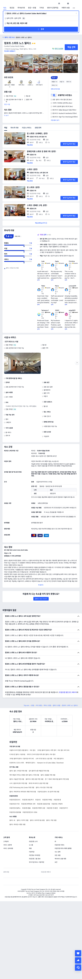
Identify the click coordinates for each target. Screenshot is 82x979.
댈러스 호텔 (56, 691)
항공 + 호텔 (32, 8)
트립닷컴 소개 (33, 827)
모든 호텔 (57, 840)
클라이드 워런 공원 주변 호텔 (34, 764)
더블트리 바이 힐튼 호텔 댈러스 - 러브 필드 (22, 735)
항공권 (12, 8)
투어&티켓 (21, 8)
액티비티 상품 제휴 (60, 844)
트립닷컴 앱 (57, 785)
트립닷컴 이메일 (47, 785)
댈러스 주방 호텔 (51, 806)
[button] (63, 3)
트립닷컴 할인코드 (14, 785)
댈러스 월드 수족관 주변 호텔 (18, 756)
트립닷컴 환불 (26, 793)
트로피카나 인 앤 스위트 (16, 748)
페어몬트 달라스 (30, 748)
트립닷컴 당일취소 (14, 793)
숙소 (4, 8)
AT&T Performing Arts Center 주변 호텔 (21, 773)
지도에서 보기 (55, 120)
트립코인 (38, 785)
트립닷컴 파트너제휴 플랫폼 (63, 834)
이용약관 (31, 837)
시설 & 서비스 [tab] (26, 128)
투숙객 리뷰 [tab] (14, 128)
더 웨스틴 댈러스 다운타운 (17, 740)
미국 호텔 (39, 691)
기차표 (41, 8)
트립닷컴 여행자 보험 (38, 793)
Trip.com (26, 691)
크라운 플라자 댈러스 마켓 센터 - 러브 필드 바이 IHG (53, 735)
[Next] (77, 362)
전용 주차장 (9, 345)
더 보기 (6, 115)
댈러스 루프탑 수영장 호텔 (17, 810)
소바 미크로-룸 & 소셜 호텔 (44, 744)
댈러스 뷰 (12, 806)
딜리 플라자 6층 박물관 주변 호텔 (39, 756)
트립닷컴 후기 (63, 793)
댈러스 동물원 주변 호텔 (48, 760)
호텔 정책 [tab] (38, 128)
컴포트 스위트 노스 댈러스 (17, 43)
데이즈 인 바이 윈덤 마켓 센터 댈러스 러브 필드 (41, 740)
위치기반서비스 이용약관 (36, 847)
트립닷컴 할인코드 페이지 (68, 678)
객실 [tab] (5, 128)
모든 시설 (7, 104)
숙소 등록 (57, 837)
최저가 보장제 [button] (59, 48)
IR (55, 827)
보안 (56, 847)
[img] (18, 63)
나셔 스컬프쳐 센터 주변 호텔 (18, 769)
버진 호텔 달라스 (59, 744)
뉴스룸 (31, 830)
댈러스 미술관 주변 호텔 (16, 764)
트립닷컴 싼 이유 (14, 789)
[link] (59, 3)
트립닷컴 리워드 (59, 830)
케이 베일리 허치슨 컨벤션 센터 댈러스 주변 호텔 (24, 760)
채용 (30, 834)
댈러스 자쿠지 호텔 (22, 806)
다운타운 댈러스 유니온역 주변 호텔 (48, 777)
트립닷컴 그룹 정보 (34, 844)
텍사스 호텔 (47, 691)
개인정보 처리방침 (34, 840)
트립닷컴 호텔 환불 (15, 797)
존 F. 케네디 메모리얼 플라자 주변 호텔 (57, 764)
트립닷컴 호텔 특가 (28, 785)
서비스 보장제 (7, 830)
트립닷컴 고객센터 (57, 789)
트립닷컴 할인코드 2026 (30, 797)
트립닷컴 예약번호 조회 (28, 789)
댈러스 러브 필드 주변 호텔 (44, 773)
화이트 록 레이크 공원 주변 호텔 (38, 769)
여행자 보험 (66, 8)
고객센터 (6, 827)
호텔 (32, 691)
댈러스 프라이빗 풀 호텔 (37, 806)
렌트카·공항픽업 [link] (52, 8)
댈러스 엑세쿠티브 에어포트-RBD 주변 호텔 (22, 777)
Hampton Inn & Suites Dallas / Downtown (50, 748)
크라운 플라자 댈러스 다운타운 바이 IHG (21, 744)
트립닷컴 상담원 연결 (43, 789)
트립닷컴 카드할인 (52, 793)
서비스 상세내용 (8, 834)
